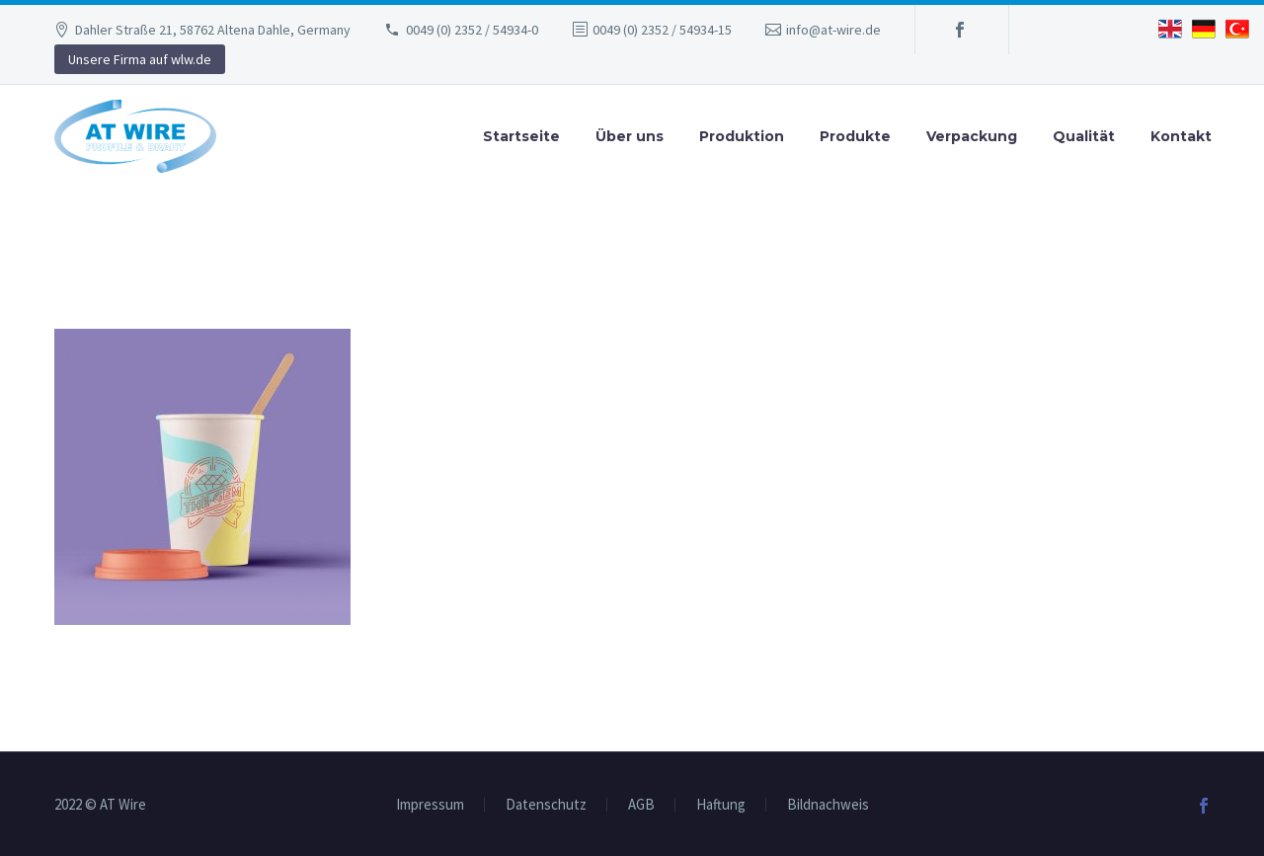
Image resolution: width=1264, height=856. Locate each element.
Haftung (721, 805)
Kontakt (1181, 136)
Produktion (741, 136)
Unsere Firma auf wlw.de (139, 59)
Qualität (1084, 136)
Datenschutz (546, 805)
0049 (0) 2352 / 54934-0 (472, 30)
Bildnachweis (828, 805)
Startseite (521, 136)
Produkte (855, 136)
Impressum (430, 805)
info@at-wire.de (833, 30)
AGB (641, 805)
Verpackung (971, 136)
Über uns (629, 136)
